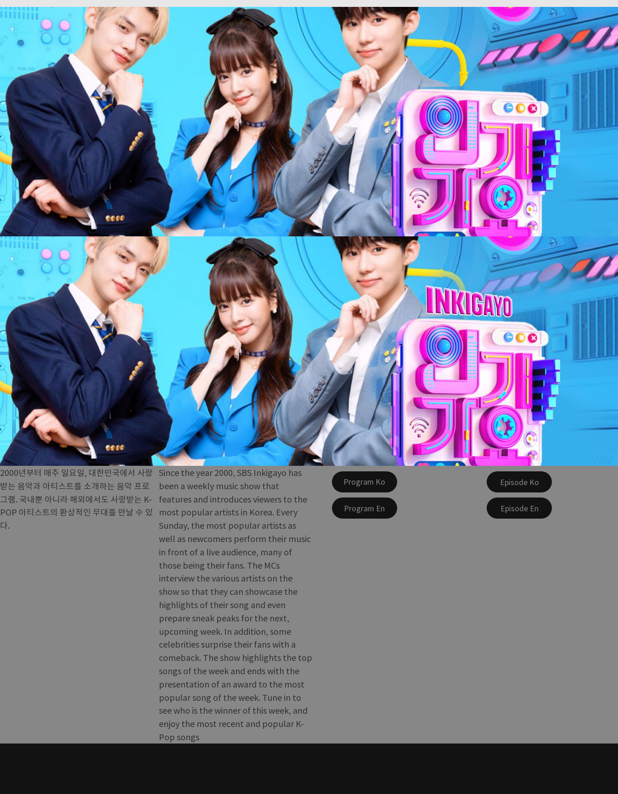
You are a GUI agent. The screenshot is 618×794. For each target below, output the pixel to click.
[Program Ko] (364, 481)
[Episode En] (519, 508)
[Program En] (364, 508)
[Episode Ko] (519, 481)
